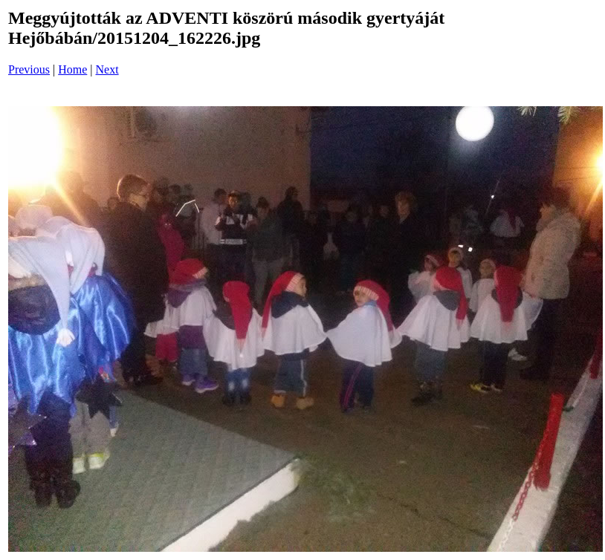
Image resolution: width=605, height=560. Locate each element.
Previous (29, 69)
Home (72, 69)
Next (107, 69)
